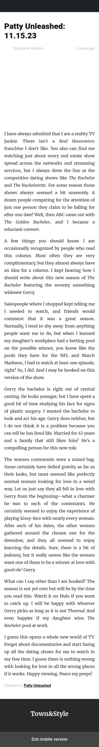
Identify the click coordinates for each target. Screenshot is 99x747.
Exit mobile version (49, 739)
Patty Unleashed (37, 685)
